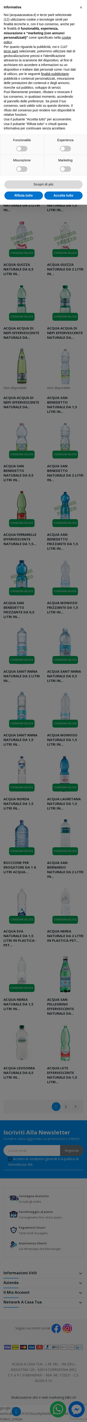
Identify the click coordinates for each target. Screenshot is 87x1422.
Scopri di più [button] (43, 184)
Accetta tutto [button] (63, 195)
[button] (81, 7)
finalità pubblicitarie (55, 74)
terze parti (11, 51)
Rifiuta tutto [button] (23, 195)
